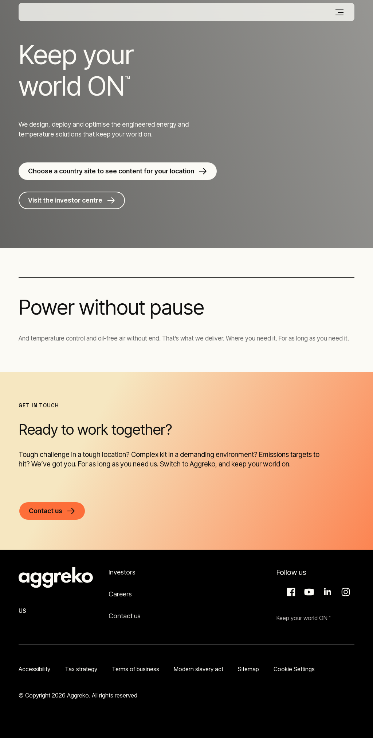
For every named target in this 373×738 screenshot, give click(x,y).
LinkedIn (326, 592)
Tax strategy (81, 669)
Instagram (344, 592)
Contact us (125, 616)
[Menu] (339, 12)
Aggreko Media (308, 592)
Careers (120, 594)
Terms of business (135, 669)
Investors (122, 572)
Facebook (290, 592)
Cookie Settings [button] (294, 669)
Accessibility (34, 669)
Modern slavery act (198, 669)
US (22, 610)
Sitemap (248, 669)
